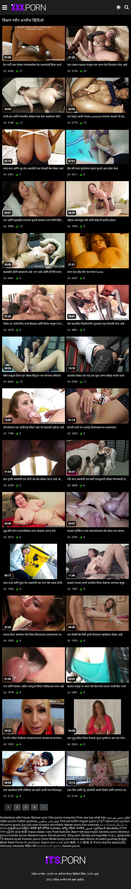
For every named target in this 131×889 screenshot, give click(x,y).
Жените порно (38, 835)
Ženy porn (74, 835)
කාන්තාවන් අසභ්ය (49, 846)
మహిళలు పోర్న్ (59, 828)
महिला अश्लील (76, 828)
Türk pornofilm (69, 821)
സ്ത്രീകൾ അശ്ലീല (106, 828)
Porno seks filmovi (83, 839)
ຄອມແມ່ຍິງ (119, 842)
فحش (89, 828)
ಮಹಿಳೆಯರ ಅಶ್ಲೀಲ (18, 828)
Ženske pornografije (94, 835)
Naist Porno (16, 842)
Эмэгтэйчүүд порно (85, 831)
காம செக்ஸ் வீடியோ (113, 824)
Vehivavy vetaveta (12, 846)
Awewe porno (71, 846)
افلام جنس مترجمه (118, 817)
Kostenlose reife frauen (15, 817)
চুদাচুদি (101, 821)
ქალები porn (30, 824)
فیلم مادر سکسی (48, 821)
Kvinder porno (18, 835)
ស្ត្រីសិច (10, 831)
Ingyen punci (87, 821)
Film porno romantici (62, 817)
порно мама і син (39, 831)
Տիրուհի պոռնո (118, 821)
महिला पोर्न (31, 846)
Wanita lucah (13, 839)
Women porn (39, 817)
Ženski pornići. (57, 835)
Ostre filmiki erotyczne (55, 839)
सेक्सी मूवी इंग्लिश (39, 828)
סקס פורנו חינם (59, 842)
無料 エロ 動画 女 (81, 842)
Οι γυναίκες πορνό (37, 842)
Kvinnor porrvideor (51, 824)
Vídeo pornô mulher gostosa (18, 821)
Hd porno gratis (10, 824)
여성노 (112, 835)
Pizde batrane (61, 831)
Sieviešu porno (109, 831)
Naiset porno (73, 824)
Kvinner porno (31, 839)
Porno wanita (102, 842)
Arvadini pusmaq (107, 839)
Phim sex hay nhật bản (91, 817)
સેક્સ (3, 828)
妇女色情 (21, 831)
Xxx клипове (90, 824)
